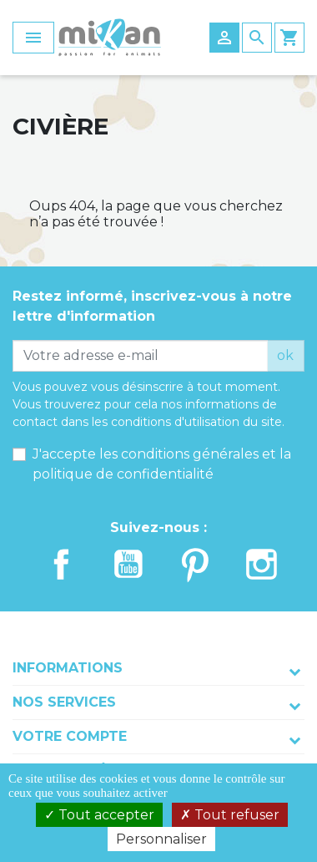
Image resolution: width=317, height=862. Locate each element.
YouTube (128, 564)
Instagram (262, 564)
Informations (68, 668)
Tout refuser (229, 815)
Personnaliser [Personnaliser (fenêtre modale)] (161, 839)
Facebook (61, 564)
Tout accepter (99, 815)
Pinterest (195, 564)
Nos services (64, 702)
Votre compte (70, 736)
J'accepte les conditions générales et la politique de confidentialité (162, 464)
